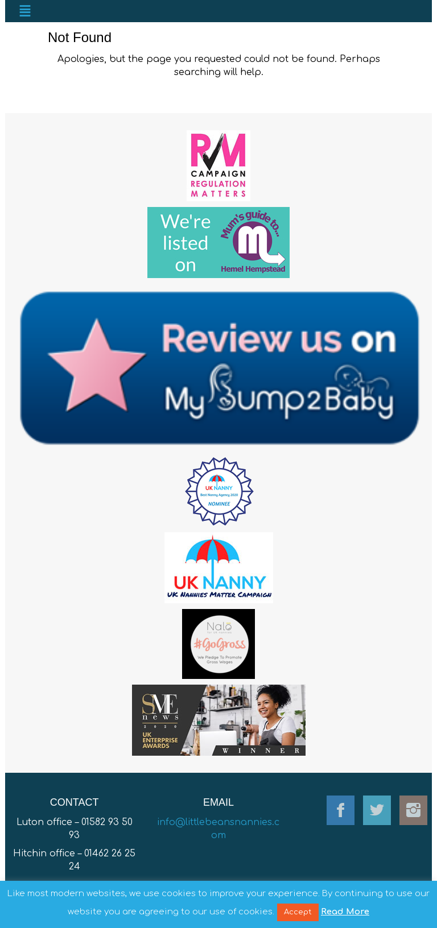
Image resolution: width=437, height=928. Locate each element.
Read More (345, 912)
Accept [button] (298, 912)
